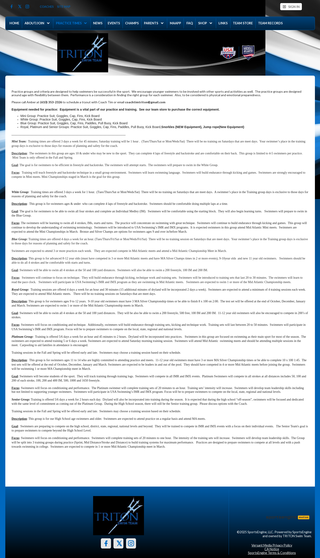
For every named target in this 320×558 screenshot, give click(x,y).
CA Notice (271, 549)
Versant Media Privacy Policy (271, 545)
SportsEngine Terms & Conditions (272, 553)
